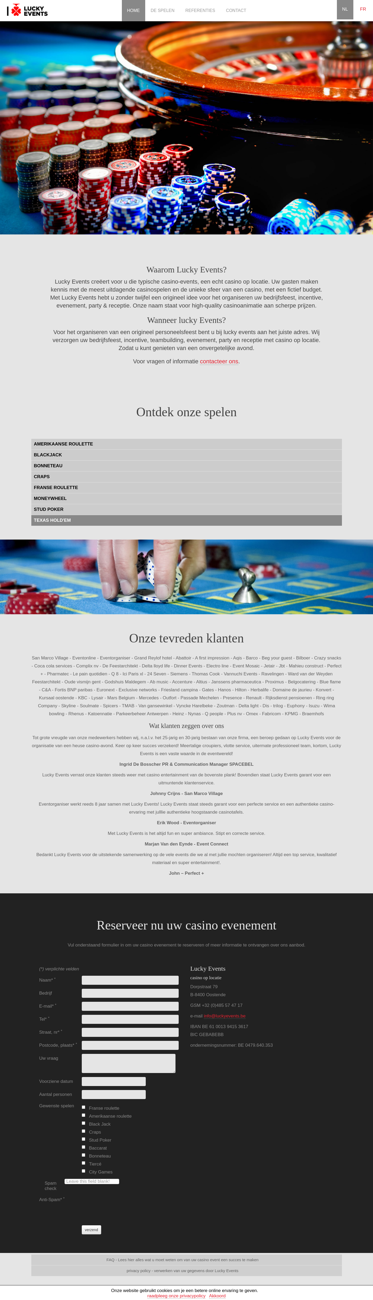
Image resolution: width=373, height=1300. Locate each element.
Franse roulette (104, 1108)
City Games (101, 1172)
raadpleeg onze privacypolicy (176, 1295)
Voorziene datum (56, 1081)
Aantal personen (55, 1094)
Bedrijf (45, 993)
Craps (95, 1132)
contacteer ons (219, 361)
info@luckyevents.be (225, 1016)
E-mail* (48, 1006)
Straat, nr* (50, 1032)
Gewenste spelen (56, 1105)
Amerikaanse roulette (110, 1116)
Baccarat (98, 1148)
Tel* (44, 1019)
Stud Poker (100, 1140)
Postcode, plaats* (58, 1045)
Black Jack (99, 1124)
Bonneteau (100, 1156)
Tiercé (95, 1164)
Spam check (50, 1186)
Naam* (47, 980)
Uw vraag (48, 1058)
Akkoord (217, 1295)
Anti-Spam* (52, 1199)
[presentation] (122, 1205)
